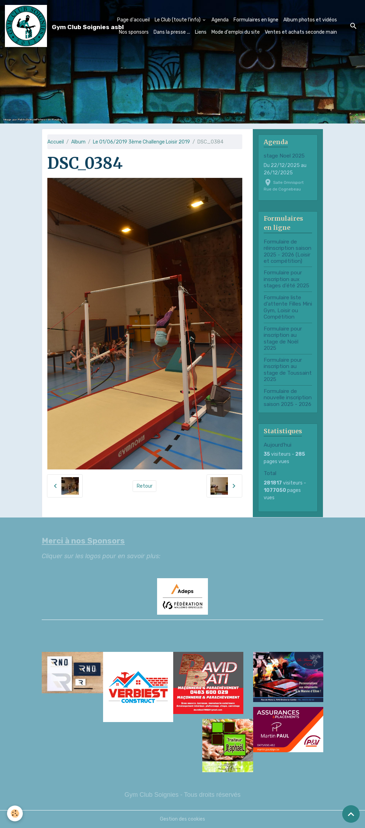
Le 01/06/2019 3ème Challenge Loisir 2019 (141, 142)
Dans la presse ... (172, 32)
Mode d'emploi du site (235, 32)
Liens (201, 32)
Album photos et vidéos (310, 20)
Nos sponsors (134, 32)
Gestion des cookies (182, 819)
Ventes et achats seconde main (301, 32)
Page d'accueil (133, 20)
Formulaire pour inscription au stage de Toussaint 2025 (288, 369)
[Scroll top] (351, 814)
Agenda (220, 20)
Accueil (55, 142)
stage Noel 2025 (284, 156)
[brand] (44, 26)
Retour (145, 486)
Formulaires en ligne (256, 20)
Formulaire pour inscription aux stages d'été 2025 (286, 279)
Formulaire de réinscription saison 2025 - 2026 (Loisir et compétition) (287, 251)
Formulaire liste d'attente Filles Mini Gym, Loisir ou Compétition (288, 307)
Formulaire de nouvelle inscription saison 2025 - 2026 (288, 397)
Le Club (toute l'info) (178, 20)
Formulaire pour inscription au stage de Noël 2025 (283, 338)
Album (78, 142)
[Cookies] (15, 813)
